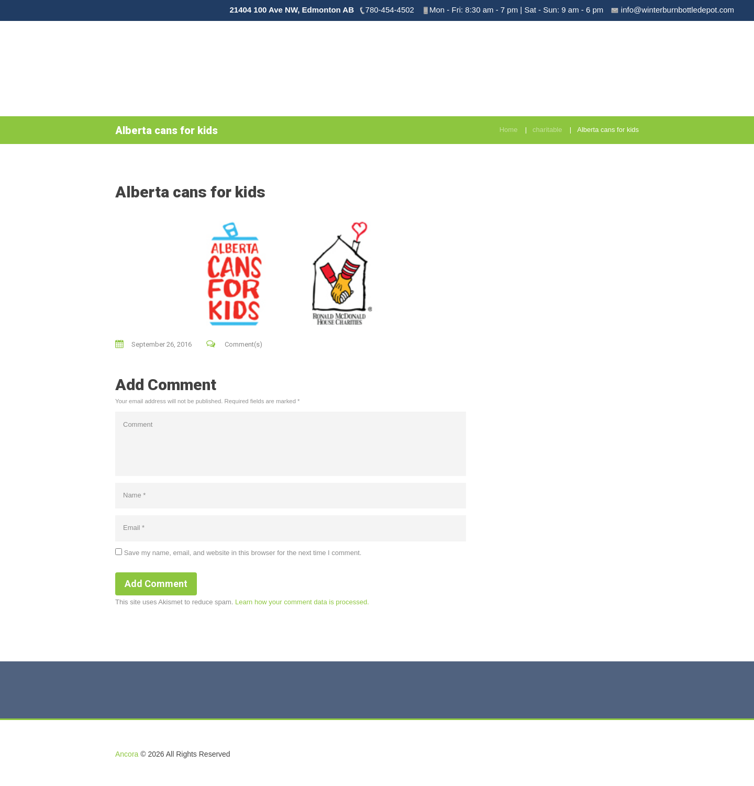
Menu (598, 57)
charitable (547, 130)
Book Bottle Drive (416, 57)
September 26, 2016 (161, 344)
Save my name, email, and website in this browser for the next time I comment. (243, 553)
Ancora (126, 754)
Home (509, 130)
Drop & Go (554, 57)
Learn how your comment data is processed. (302, 602)
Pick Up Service (491, 57)
